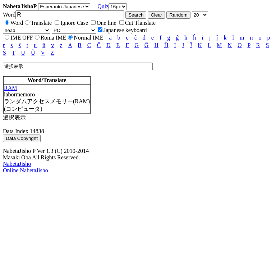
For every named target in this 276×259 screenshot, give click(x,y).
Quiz (103, 6)
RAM (10, 88)
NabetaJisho (17, 164)
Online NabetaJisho (25, 170)
